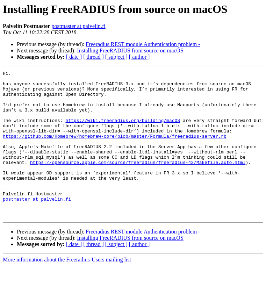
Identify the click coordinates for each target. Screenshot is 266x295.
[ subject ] (116, 57)
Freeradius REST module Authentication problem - (143, 44)
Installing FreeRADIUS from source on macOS (130, 50)
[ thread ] (93, 57)
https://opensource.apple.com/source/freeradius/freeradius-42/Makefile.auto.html (137, 181)
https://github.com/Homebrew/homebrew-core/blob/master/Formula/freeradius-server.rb (115, 149)
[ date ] (74, 57)
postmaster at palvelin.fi (79, 26)
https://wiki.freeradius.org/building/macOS (122, 131)
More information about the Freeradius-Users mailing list (67, 289)
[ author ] (139, 57)
